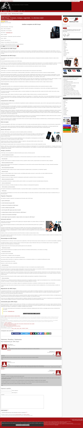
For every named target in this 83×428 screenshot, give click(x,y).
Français (13, 328)
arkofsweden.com (9, 32)
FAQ (75, 420)
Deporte (18, 323)
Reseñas (12, 11)
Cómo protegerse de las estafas (68, 81)
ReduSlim (64, 109)
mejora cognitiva (21, 323)
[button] (8, 11)
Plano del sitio (81, 420)
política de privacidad (18, 414)
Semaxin (64, 51)
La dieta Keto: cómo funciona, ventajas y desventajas (71, 93)
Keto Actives (65, 44)
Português (26, 328)
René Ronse (6, 315)
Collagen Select (65, 50)
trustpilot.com (10, 324)
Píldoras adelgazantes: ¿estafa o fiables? (69, 86)
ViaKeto (64, 105)
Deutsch (18, 328)
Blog (19, 11)
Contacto (81, 419)
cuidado (15, 323)
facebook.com (14, 324)
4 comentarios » (10, 322)
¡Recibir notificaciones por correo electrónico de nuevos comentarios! (14, 412)
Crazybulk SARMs (66, 52)
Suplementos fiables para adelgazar (68, 89)
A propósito (77, 420)
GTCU (73, 420)
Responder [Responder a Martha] (2, 368)
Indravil (64, 101)
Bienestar (5, 323)
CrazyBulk (65, 47)
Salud (30, 323)
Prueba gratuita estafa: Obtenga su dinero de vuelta (71, 82)
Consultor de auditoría (17, 315)
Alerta (5, 11)
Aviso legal (73, 419)
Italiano (20, 328)
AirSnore (64, 55)
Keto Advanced (65, 110)
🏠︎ (1, 11)
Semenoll (64, 46)
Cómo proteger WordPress (67, 84)
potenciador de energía (26, 323)
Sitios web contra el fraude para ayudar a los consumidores (70, 80)
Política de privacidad (77, 419)
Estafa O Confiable (7, 1)
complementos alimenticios (10, 323)
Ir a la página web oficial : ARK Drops (31, 313)
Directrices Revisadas (11, 315)
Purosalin (64, 113)
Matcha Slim (65, 102)
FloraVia (64, 40)
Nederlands (23, 328)
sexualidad (33, 323)
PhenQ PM (65, 54)
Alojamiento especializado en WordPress (69, 85)
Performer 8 (65, 43)
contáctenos (56, 424)
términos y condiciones (26, 414)
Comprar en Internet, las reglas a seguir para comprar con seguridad (72, 95)
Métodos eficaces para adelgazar (68, 88)
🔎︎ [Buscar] (24, 11)
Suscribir (64, 28)
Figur (64, 106)
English (15, 328)
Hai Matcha (65, 114)
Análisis (9, 13)
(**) (26, 412)
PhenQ (64, 42)
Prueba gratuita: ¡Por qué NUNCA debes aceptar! (70, 90)
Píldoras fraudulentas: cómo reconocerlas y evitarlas (71, 92)
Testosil (64, 48)
